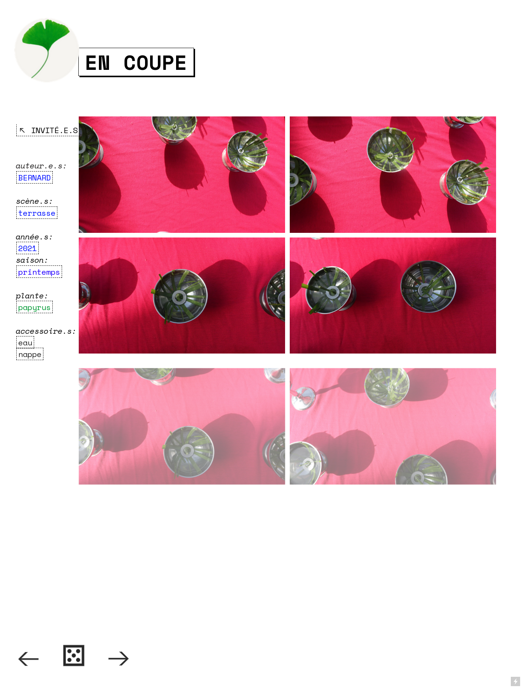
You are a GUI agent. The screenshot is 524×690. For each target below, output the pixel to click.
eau (25, 342)
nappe (30, 354)
